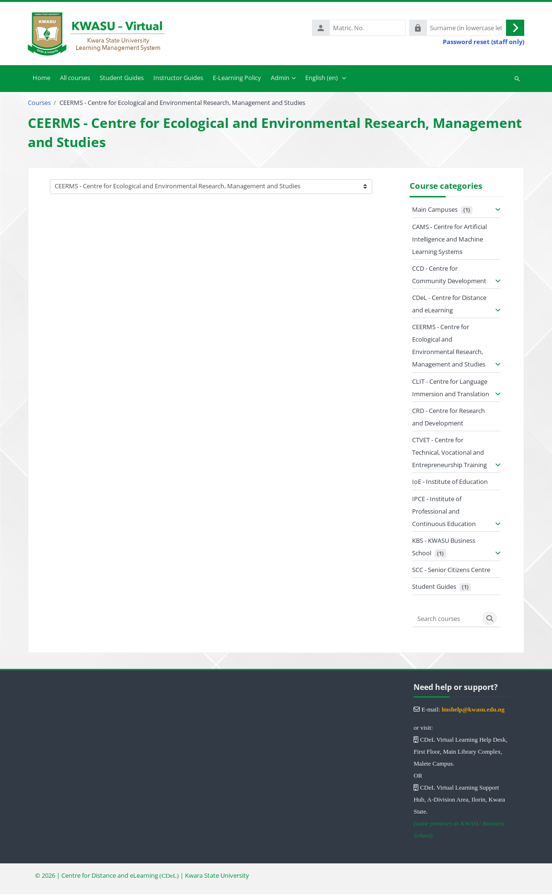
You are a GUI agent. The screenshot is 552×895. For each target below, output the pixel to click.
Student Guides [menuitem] (122, 78)
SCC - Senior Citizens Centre (451, 570)
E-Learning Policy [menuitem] (237, 78)
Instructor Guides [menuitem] (178, 78)
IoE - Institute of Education (450, 482)
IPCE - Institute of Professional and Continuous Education (444, 512)
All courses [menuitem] (75, 78)
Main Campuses (435, 210)
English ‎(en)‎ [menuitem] (321, 78)
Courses (39, 104)
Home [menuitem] (41, 78)
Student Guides (434, 587)
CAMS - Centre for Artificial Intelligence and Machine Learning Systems (449, 240)
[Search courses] (446, 619)
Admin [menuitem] (280, 78)
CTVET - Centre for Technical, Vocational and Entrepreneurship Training (449, 453)
